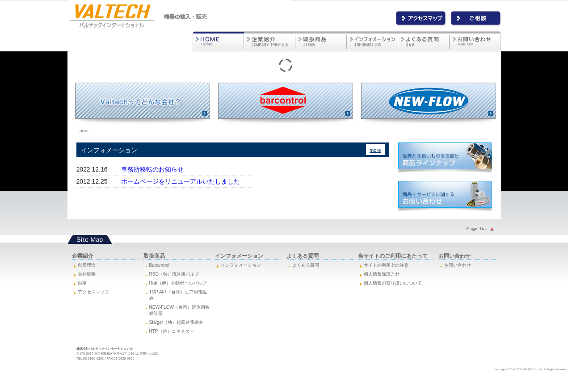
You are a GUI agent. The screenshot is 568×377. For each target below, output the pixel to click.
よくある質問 (424, 41)
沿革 (82, 283)
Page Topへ (479, 228)
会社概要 (87, 274)
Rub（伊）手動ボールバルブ (177, 283)
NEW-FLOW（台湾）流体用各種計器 (179, 310)
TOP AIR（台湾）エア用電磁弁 (178, 295)
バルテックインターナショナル (112, 15)
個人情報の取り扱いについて (393, 283)
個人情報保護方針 (382, 274)
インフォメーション (372, 41)
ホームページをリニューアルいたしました (180, 181)
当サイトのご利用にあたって (393, 256)
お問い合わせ (476, 19)
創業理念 (87, 265)
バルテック (218, 41)
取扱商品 (321, 41)
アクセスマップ (93, 291)
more (375, 150)
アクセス (421, 19)
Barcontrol (159, 265)
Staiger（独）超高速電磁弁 (176, 322)
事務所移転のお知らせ (152, 169)
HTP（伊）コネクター (171, 331)
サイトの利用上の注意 (386, 265)
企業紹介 (269, 41)
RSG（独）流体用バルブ (174, 274)
